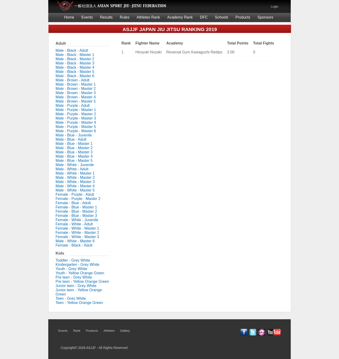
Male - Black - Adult (72, 50)
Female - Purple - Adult (75, 194)
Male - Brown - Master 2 (76, 89)
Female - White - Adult (74, 224)
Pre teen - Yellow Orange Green (82, 281)
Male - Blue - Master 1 (74, 144)
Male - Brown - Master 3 (76, 93)
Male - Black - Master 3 (75, 63)
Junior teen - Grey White (76, 286)
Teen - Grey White (71, 298)
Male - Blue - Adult (71, 139)
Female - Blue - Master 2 (76, 211)
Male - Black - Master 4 (75, 67)
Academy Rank (180, 17)
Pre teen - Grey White (74, 277)
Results (106, 17)
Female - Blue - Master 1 (76, 207)
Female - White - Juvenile (77, 220)
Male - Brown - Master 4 (76, 97)
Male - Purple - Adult (73, 106)
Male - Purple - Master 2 (76, 114)
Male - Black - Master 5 (75, 72)
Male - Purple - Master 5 (76, 127)
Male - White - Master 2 (75, 178)
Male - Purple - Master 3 (76, 118)
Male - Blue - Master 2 (74, 148)
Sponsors (266, 17)
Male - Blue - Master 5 (74, 161)
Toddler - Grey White (73, 260)
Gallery (125, 330)
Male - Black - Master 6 (75, 76)
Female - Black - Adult (74, 245)
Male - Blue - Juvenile (74, 135)
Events (87, 17)
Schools (221, 17)
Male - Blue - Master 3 (74, 152)
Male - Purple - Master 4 (76, 122)
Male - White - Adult (72, 169)
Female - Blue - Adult (73, 203)
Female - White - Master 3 (77, 237)
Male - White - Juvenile (75, 165)
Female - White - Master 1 (77, 228)
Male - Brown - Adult (72, 80)
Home (69, 17)
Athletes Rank (148, 17)
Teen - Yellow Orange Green (79, 303)
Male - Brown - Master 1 (76, 84)
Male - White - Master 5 (75, 190)
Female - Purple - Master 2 (78, 199)
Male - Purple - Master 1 (76, 110)
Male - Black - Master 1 (75, 55)
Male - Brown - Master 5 (76, 101)
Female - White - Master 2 (77, 233)
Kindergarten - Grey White (77, 265)
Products (242, 17)
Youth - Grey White (71, 269)
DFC (204, 17)
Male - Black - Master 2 (75, 59)
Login (274, 6)
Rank (76, 330)
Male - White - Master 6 (75, 241)
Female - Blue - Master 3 (76, 216)
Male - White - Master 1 (75, 173)
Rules (124, 17)
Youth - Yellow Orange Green (80, 273)
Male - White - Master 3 (75, 182)
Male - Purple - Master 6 (76, 131)
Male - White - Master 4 (75, 186)
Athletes (109, 330)
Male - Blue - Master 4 (74, 156)
